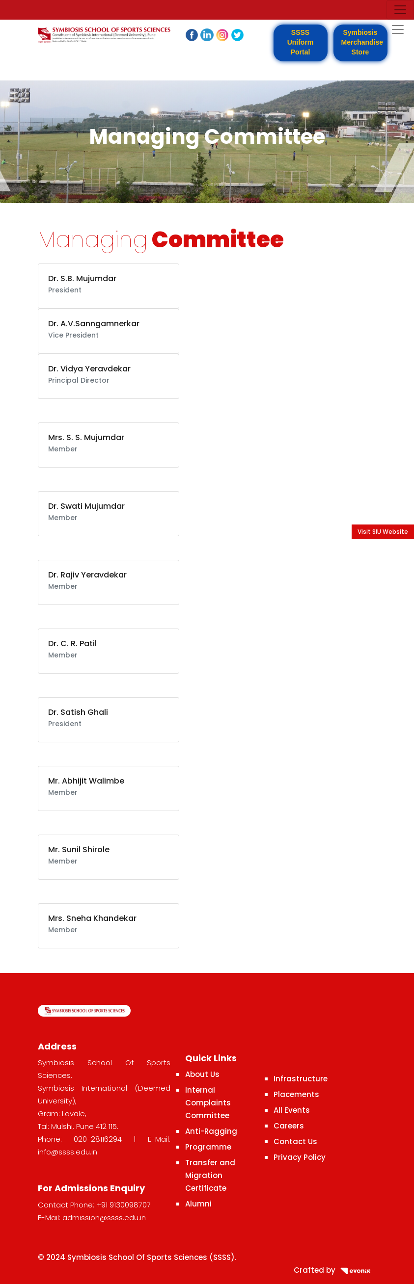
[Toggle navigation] (400, 10)
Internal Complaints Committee (208, 1103)
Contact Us (295, 1141)
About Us (202, 1074)
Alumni (198, 1204)
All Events (292, 1110)
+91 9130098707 (123, 1205)
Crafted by (335, 1270)
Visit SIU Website (383, 531)
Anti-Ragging (211, 1131)
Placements (296, 1094)
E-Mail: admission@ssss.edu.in (92, 1217)
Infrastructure (301, 1079)
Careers (289, 1126)
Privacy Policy (300, 1157)
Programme (208, 1147)
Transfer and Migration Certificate (210, 1175)
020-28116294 (98, 1139)
